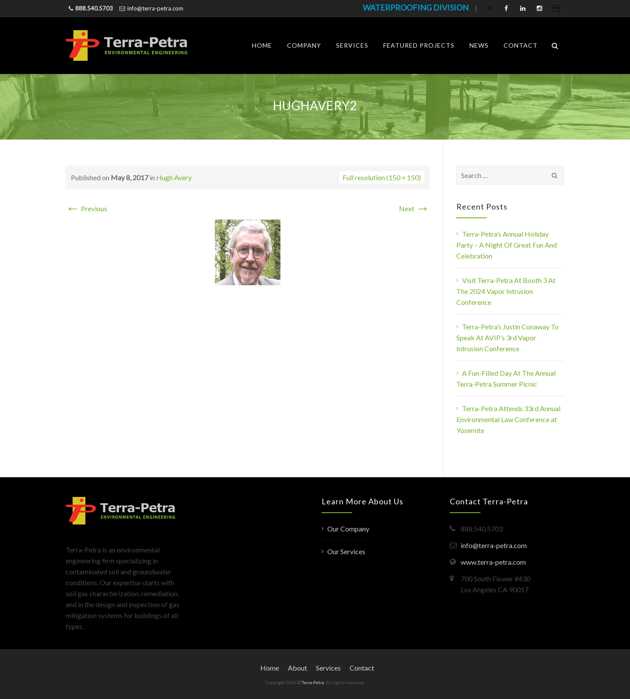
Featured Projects (419, 45)
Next (414, 208)
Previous (86, 208)
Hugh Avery (174, 177)
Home (262, 45)
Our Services (346, 551)
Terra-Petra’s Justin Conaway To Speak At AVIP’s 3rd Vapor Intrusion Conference (507, 337)
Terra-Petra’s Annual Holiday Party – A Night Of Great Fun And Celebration (506, 245)
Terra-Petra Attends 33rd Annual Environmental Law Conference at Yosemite (508, 419)
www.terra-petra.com (493, 562)
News (479, 45)
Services (352, 45)
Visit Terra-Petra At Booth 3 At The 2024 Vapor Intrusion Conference (506, 291)
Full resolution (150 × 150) (382, 177)
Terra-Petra (313, 682)
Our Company (348, 528)
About (297, 668)
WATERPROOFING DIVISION (416, 7)
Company (304, 45)
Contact (521, 45)
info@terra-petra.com (155, 8)
